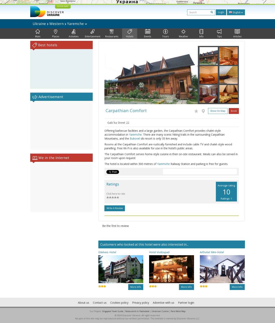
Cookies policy (119, 302)
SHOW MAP (63, 6)
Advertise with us (163, 302)
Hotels (129, 33)
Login (221, 12)
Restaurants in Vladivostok (137, 311)
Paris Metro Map (178, 311)
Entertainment (92, 33)
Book (234, 111)
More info (135, 287)
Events (147, 33)
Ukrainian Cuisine (160, 311)
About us (83, 302)
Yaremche (135, 134)
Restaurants (111, 33)
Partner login (186, 302)
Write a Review (115, 208)
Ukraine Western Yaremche (60, 23)
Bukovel (135, 138)
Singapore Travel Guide (112, 311)
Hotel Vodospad (159, 252)
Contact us (100, 302)
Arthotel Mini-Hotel (212, 252)
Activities (73, 33)
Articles (237, 33)
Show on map (217, 111)
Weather (183, 33)
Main (37, 33)
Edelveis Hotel (107, 252)
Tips (219, 33)
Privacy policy (140, 302)
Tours (165, 33)
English (236, 12)
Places (55, 33)
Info (201, 33)
